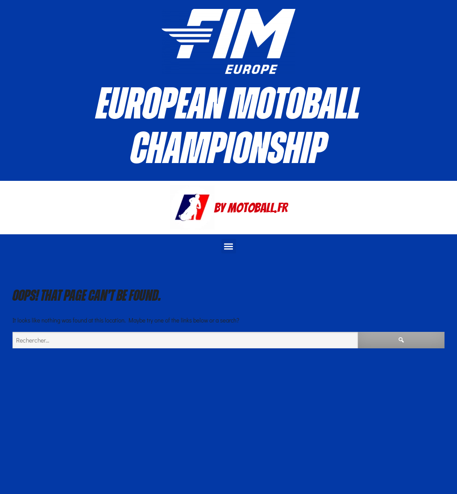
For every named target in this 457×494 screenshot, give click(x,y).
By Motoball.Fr (250, 208)
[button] (228, 246)
